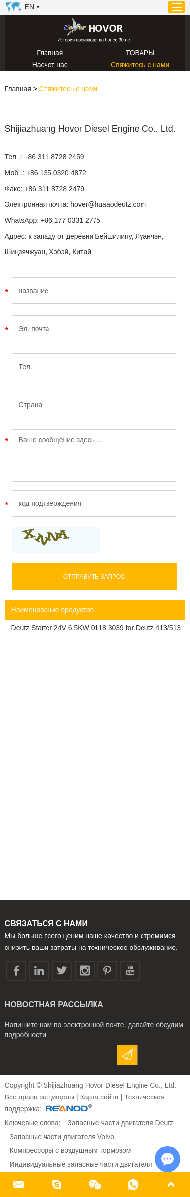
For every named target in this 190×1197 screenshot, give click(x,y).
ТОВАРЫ (140, 53)
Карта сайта (99, 1097)
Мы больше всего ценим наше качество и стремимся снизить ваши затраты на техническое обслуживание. (91, 941)
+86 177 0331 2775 (70, 220)
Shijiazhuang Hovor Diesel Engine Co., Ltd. (90, 129)
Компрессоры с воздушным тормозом (70, 1150)
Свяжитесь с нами (140, 65)
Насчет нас (50, 65)
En (29, 7)
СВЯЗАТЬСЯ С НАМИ (46, 923)
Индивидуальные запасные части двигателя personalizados (81, 1171)
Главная (50, 53)
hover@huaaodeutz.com (108, 204)
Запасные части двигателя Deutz (120, 1123)
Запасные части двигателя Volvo (62, 1137)
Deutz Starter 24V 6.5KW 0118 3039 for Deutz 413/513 (96, 628)
